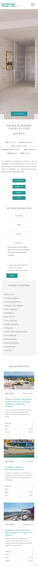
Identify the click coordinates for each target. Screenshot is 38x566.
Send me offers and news (18, 270)
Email (19, 225)
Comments (19, 243)
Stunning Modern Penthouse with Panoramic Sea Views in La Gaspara (19, 532)
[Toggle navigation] (33, 4)
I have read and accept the (18, 266)
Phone (19, 234)
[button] (2, 116)
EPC (19, 198)
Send (12, 275)
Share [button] (18, 193)
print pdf (19, 186)
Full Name (19, 216)
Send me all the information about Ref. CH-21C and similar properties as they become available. (19, 253)
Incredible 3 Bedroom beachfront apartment (14, 468)
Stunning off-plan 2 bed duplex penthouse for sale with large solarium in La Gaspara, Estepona (18, 403)
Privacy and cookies (16, 268)
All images (19, 114)
